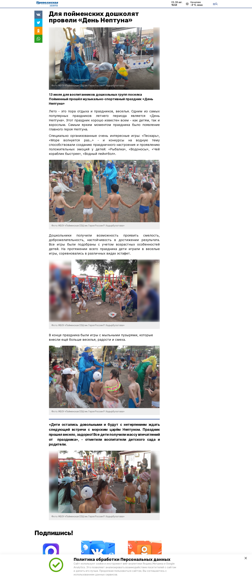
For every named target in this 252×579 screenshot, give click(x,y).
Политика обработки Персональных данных (122, 559)
